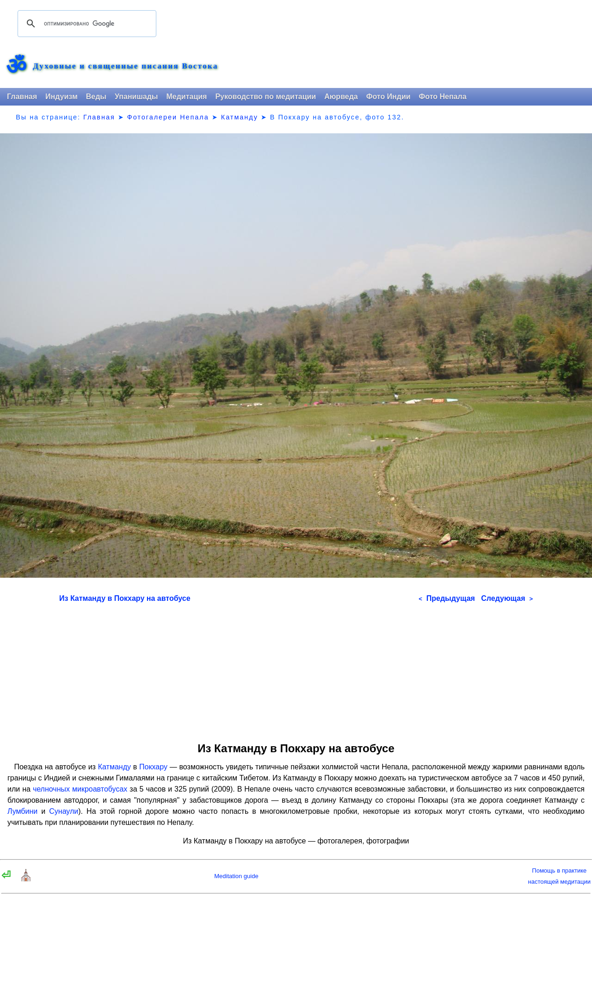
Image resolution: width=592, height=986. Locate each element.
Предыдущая (447, 598)
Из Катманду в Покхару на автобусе (125, 598)
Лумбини (22, 811)
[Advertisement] (296, 669)
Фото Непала (443, 96)
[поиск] (85, 23)
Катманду (239, 117)
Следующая (507, 598)
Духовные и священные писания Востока (125, 66)
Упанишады (136, 96)
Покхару (153, 767)
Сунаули (63, 811)
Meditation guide (236, 876)
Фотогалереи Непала (168, 117)
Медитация (186, 96)
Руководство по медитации (265, 96)
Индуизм (61, 96)
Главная (22, 96)
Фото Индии (388, 96)
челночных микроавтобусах (80, 789)
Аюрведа (341, 96)
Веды (96, 96)
